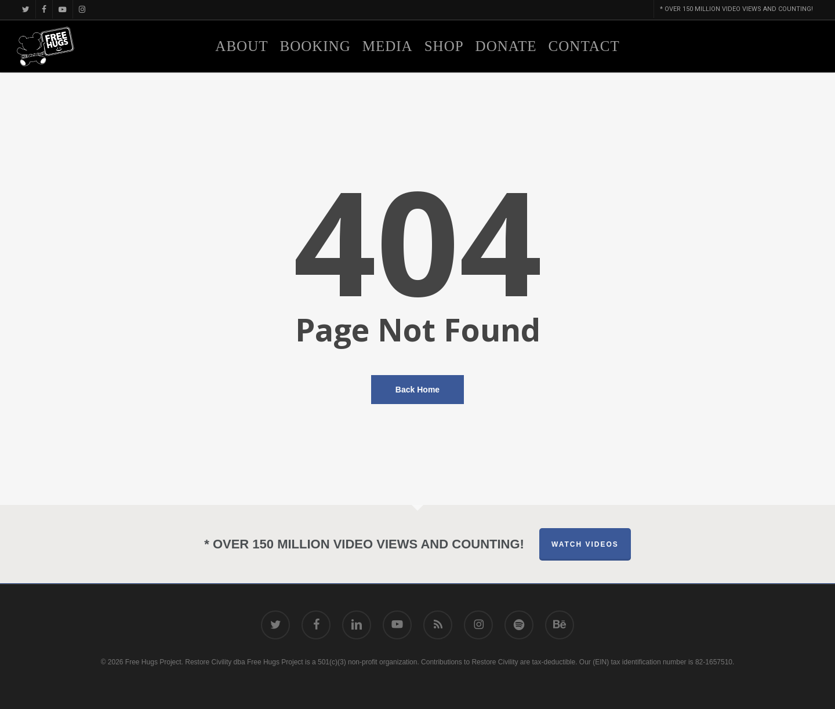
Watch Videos (585, 544)
